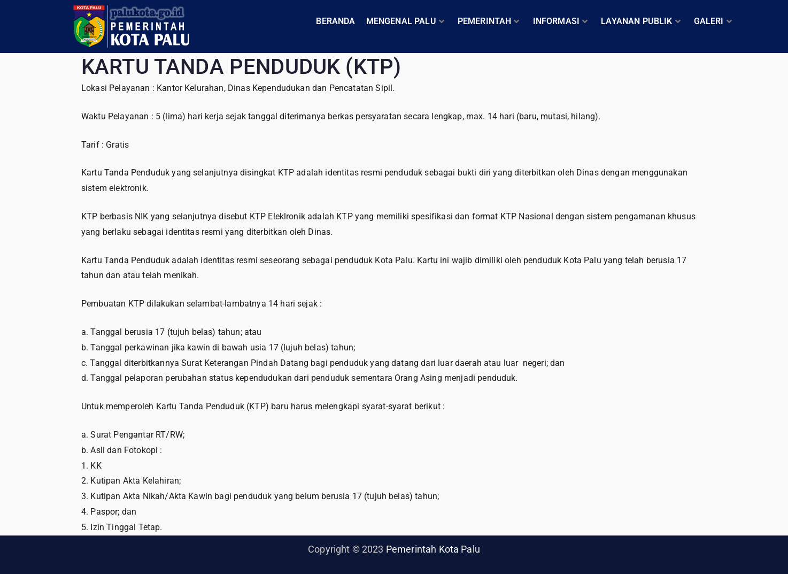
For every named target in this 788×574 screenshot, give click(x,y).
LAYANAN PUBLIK (640, 21)
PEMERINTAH (489, 21)
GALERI (713, 21)
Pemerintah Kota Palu (433, 549)
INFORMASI (560, 21)
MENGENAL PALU (405, 21)
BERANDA (335, 21)
